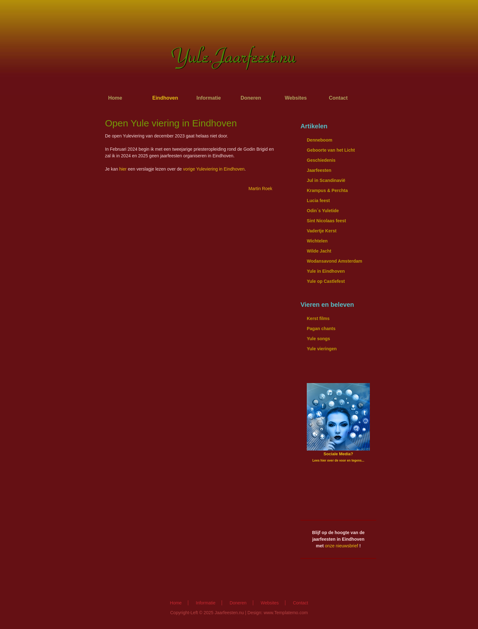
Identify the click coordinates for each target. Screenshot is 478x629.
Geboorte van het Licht (331, 150)
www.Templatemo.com (286, 612)
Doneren (251, 98)
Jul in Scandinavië (326, 180)
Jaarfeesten (319, 170)
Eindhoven (165, 98)
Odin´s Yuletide (323, 210)
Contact (338, 98)
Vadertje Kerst (321, 230)
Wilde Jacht (319, 250)
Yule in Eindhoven (326, 271)
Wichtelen (317, 240)
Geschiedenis (321, 160)
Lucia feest (318, 200)
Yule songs (318, 338)
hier (122, 169)
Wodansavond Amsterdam (334, 261)
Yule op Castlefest (326, 281)
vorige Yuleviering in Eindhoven (214, 169)
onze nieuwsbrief (341, 545)
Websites (296, 98)
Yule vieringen (322, 348)
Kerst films (318, 318)
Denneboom (319, 140)
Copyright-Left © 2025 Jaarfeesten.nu (207, 612)
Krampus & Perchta (327, 190)
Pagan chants (321, 328)
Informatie (208, 98)
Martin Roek (260, 188)
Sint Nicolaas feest (326, 220)
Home (115, 98)
